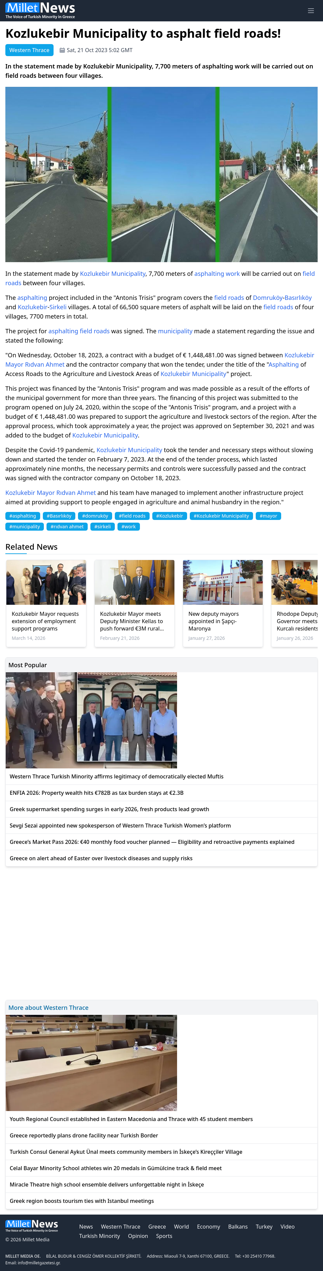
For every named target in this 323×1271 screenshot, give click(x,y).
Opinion (138, 1236)
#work (129, 526)
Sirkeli (58, 307)
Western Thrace (120, 1226)
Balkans (238, 1226)
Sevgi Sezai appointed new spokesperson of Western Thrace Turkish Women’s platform (120, 825)
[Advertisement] (161, 932)
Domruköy (268, 298)
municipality (175, 331)
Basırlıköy (298, 298)
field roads (229, 298)
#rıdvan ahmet (67, 526)
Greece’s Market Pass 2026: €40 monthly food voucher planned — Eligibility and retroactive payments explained (152, 842)
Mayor (14, 364)
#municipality (24, 526)
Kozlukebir (95, 273)
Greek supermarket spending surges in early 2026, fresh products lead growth (109, 809)
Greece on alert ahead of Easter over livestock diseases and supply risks (101, 858)
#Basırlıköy (59, 516)
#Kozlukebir (169, 516)
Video (287, 1226)
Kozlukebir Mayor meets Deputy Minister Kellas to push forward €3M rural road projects (131, 621)
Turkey (264, 1226)
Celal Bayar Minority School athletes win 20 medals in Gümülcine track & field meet (116, 1168)
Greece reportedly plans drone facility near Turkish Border (84, 1135)
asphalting (209, 273)
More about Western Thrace (48, 1008)
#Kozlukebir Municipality (221, 516)
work (233, 273)
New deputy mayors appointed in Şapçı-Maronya (213, 621)
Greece (157, 1226)
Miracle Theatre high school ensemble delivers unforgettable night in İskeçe (107, 1184)
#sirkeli (102, 526)
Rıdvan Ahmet (45, 364)
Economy (208, 1226)
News (86, 1226)
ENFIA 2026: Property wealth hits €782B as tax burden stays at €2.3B (96, 792)
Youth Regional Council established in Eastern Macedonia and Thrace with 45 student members (131, 1119)
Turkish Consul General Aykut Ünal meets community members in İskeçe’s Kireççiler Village (126, 1151)
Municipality (128, 273)
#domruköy (95, 516)
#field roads (132, 516)
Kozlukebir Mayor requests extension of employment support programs (45, 621)
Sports (164, 1236)
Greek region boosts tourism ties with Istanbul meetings (82, 1201)
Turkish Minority (99, 1236)
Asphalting (283, 364)
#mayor (268, 516)
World (181, 1226)
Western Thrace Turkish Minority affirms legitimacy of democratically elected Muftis (117, 776)
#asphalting (22, 516)
